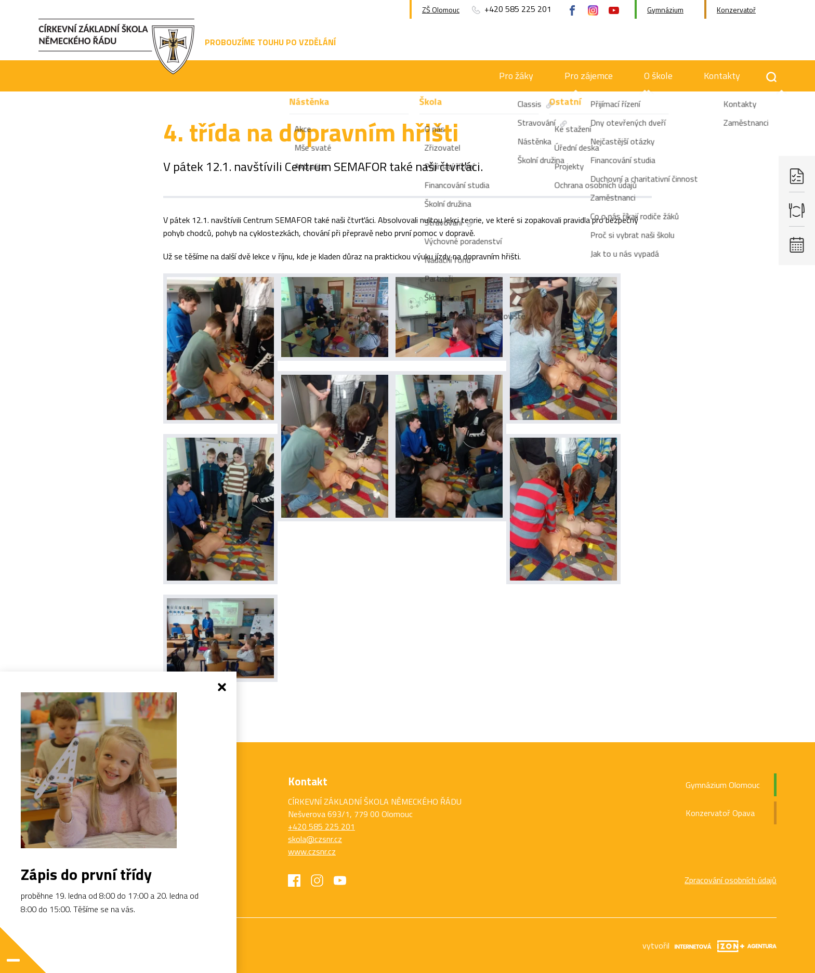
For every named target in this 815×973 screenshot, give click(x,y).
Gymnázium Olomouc (723, 785)
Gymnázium (665, 9)
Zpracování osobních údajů (731, 880)
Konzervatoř (736, 9)
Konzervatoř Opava (720, 813)
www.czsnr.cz (312, 851)
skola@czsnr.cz (315, 839)
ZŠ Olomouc (440, 9)
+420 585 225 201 (321, 826)
